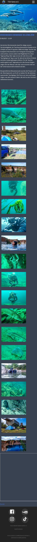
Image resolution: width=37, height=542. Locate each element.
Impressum (20, 535)
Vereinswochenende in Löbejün (17, 35)
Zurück (2, 504)
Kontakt (26, 535)
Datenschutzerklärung (18, 537)
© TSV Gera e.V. (11, 535)
